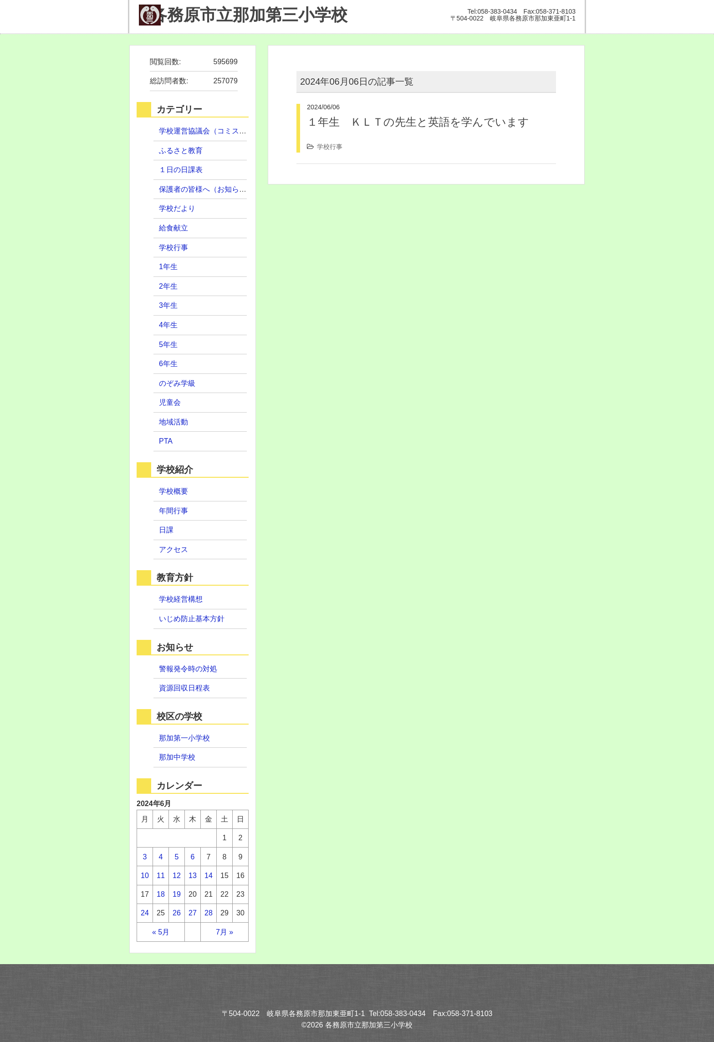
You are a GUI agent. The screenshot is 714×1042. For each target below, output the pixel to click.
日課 (166, 530)
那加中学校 (177, 757)
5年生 (168, 344)
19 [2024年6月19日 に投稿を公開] (177, 894)
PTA (166, 441)
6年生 (168, 364)
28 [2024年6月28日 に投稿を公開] (208, 913)
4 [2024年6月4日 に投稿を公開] (161, 857)
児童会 (170, 402)
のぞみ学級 (177, 383)
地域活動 (173, 422)
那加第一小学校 (184, 738)
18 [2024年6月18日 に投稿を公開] (161, 894)
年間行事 (173, 511)
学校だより (177, 208)
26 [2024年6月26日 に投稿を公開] (177, 913)
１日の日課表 (181, 170)
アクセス (173, 549)
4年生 (168, 325)
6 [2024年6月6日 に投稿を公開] (193, 857)
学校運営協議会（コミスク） (206, 131)
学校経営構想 (181, 599)
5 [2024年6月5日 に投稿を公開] (177, 857)
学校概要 (173, 491)
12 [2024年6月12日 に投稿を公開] (177, 875)
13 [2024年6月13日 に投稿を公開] (193, 875)
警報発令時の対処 (188, 669)
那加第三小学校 (242, 15)
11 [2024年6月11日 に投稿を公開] (161, 875)
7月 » (224, 932)
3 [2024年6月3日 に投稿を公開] (145, 857)
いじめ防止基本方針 (191, 619)
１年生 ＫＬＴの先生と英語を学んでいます (418, 122)
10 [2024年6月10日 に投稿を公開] (145, 875)
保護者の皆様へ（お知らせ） (206, 189)
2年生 (168, 286)
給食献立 (173, 228)
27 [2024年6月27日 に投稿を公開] (193, 913)
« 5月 (160, 932)
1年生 (168, 267)
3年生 (168, 305)
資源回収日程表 (184, 688)
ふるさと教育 (181, 150)
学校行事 (329, 146)
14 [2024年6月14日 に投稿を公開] (208, 875)
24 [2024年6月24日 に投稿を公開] (145, 913)
